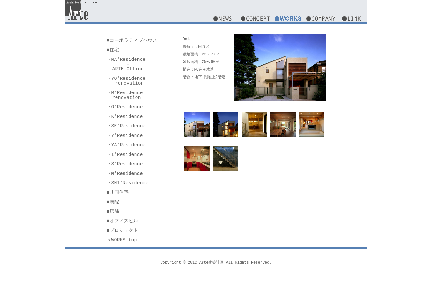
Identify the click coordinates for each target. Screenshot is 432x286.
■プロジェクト (122, 230)
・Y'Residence (125, 135)
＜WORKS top (122, 240)
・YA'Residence (126, 145)
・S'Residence (125, 164)
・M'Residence (125, 173)
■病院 (113, 202)
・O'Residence (125, 107)
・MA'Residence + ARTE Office (126, 64)
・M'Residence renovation (125, 95)
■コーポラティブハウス (132, 40)
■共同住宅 (118, 192)
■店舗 (113, 211)
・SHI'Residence (128, 183)
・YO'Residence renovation (126, 80)
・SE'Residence (126, 126)
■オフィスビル (122, 221)
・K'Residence (125, 116)
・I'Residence (125, 154)
